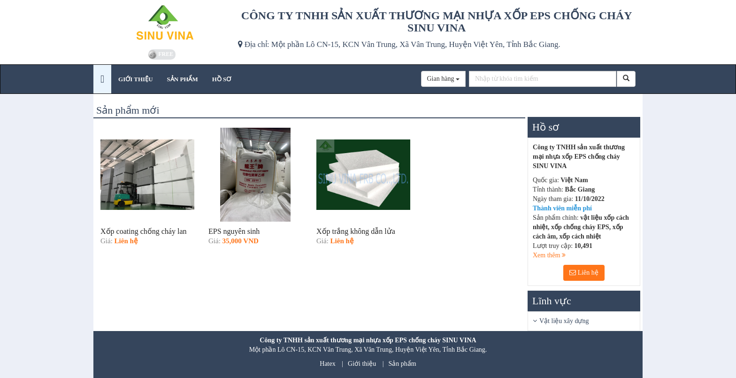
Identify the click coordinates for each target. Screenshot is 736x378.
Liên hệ (583, 272)
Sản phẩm (402, 363)
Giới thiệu (362, 363)
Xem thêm (549, 255)
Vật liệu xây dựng (564, 320)
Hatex (327, 363)
